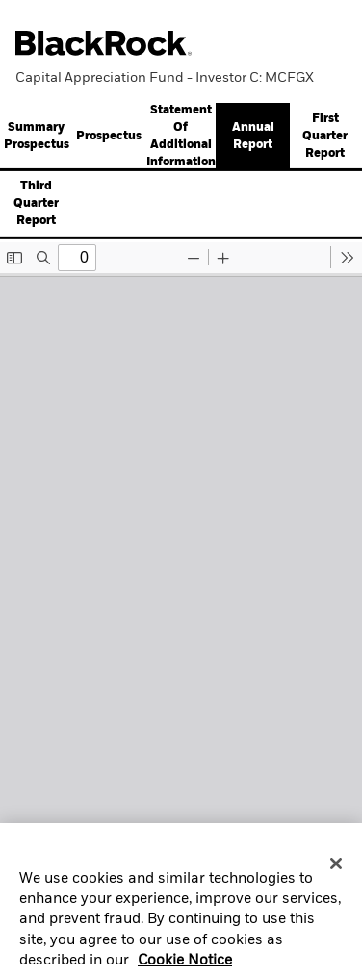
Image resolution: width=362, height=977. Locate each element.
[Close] (336, 868)
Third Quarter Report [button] (36, 204)
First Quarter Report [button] (325, 136)
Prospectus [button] (109, 136)
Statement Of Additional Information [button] (181, 136)
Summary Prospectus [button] (36, 136)
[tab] (108, 136)
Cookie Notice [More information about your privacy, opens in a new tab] (185, 965)
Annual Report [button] (253, 136)
